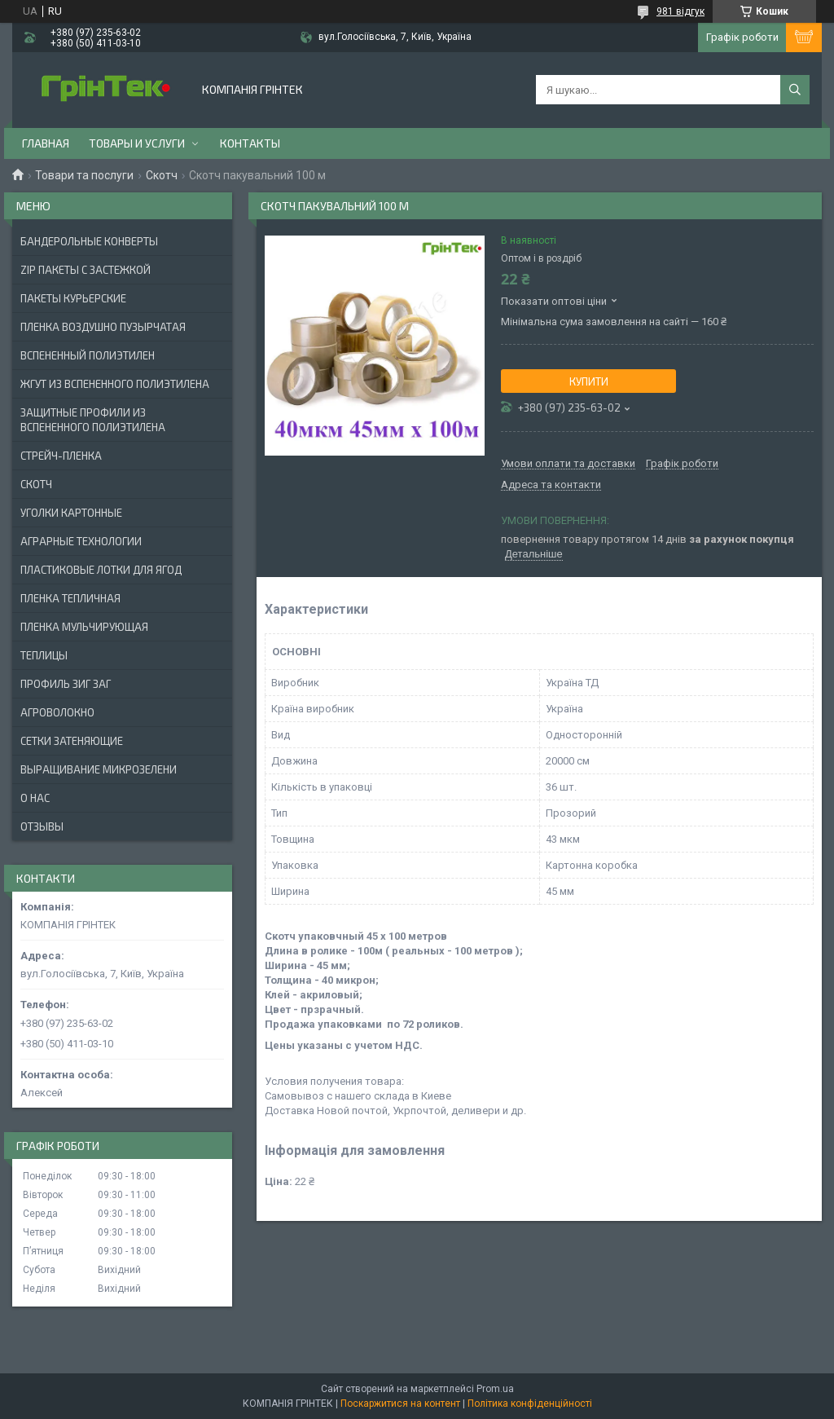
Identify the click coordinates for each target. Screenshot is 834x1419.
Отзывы (42, 826)
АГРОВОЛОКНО (57, 712)
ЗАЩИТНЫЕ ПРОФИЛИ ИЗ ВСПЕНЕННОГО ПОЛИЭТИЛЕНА (92, 420)
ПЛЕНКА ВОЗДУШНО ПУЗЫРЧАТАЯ (103, 326)
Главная (45, 143)
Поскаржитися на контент (400, 1403)
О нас (35, 797)
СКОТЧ (36, 484)
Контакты (250, 143)
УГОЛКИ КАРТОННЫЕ (71, 512)
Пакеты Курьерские (73, 298)
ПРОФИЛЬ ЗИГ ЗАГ (65, 683)
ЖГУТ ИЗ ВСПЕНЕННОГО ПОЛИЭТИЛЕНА (114, 383)
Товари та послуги (84, 175)
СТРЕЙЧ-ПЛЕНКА (61, 455)
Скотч (162, 175)
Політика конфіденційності (529, 1403)
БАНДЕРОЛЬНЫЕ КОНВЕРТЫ (89, 241)
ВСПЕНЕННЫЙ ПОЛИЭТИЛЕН (87, 355)
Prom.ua (495, 1389)
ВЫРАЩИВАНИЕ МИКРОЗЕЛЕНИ (98, 769)
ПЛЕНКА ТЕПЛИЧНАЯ (70, 598)
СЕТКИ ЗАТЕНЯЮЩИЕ (71, 740)
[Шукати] (795, 89)
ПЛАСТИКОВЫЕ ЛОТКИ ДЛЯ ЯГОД (101, 569)
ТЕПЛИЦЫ (44, 655)
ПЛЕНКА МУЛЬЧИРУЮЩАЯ (84, 626)
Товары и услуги (137, 143)
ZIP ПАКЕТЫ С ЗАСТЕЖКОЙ (85, 269)
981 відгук (680, 11)
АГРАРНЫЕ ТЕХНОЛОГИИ (81, 541)
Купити (588, 381)
